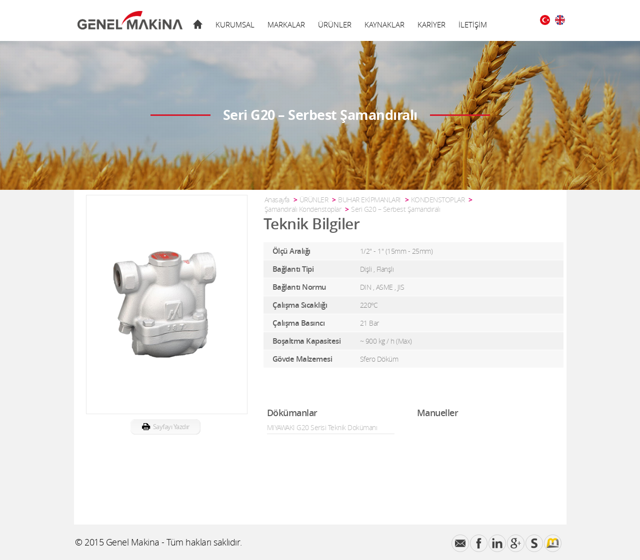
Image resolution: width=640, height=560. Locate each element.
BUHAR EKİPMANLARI (369, 199)
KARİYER (432, 24)
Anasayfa (277, 199)
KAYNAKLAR (384, 24)
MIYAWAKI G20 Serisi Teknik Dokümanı (322, 427)
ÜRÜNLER (335, 24)
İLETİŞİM (472, 24)
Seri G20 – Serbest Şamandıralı (395, 209)
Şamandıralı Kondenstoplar (303, 209)
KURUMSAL (235, 24)
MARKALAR (286, 24)
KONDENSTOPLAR (438, 199)
